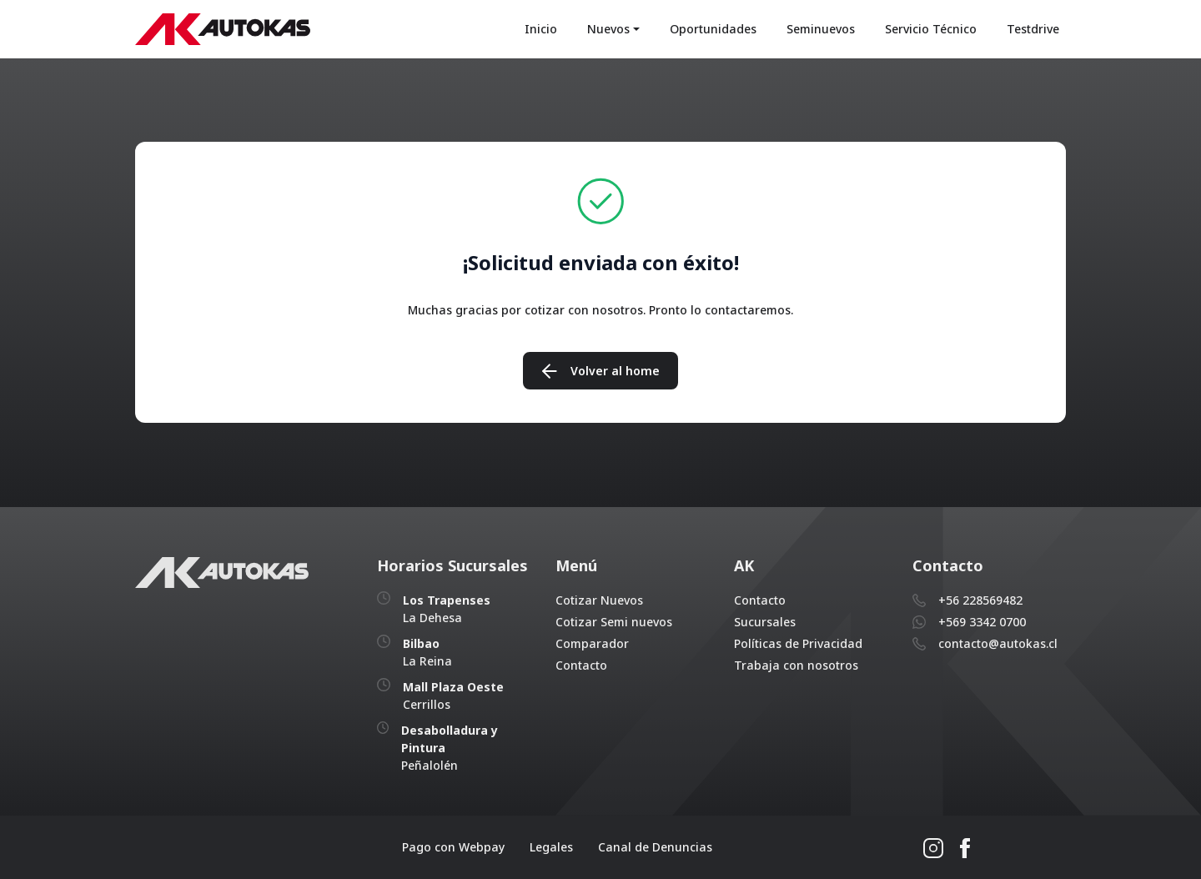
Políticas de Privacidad (798, 643)
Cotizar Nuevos (599, 600)
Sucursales (765, 622)
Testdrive (1033, 29)
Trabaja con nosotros (796, 665)
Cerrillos (453, 695)
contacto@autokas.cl (998, 643)
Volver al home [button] (600, 371)
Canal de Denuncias (655, 847)
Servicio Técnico (931, 29)
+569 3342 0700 (982, 622)
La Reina (427, 652)
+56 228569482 (980, 600)
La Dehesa (446, 608)
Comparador (592, 643)
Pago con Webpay (453, 847)
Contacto (581, 665)
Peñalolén (449, 747)
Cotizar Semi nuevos (613, 622)
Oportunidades (713, 29)
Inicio (541, 29)
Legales (551, 847)
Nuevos (608, 29)
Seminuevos (820, 29)
